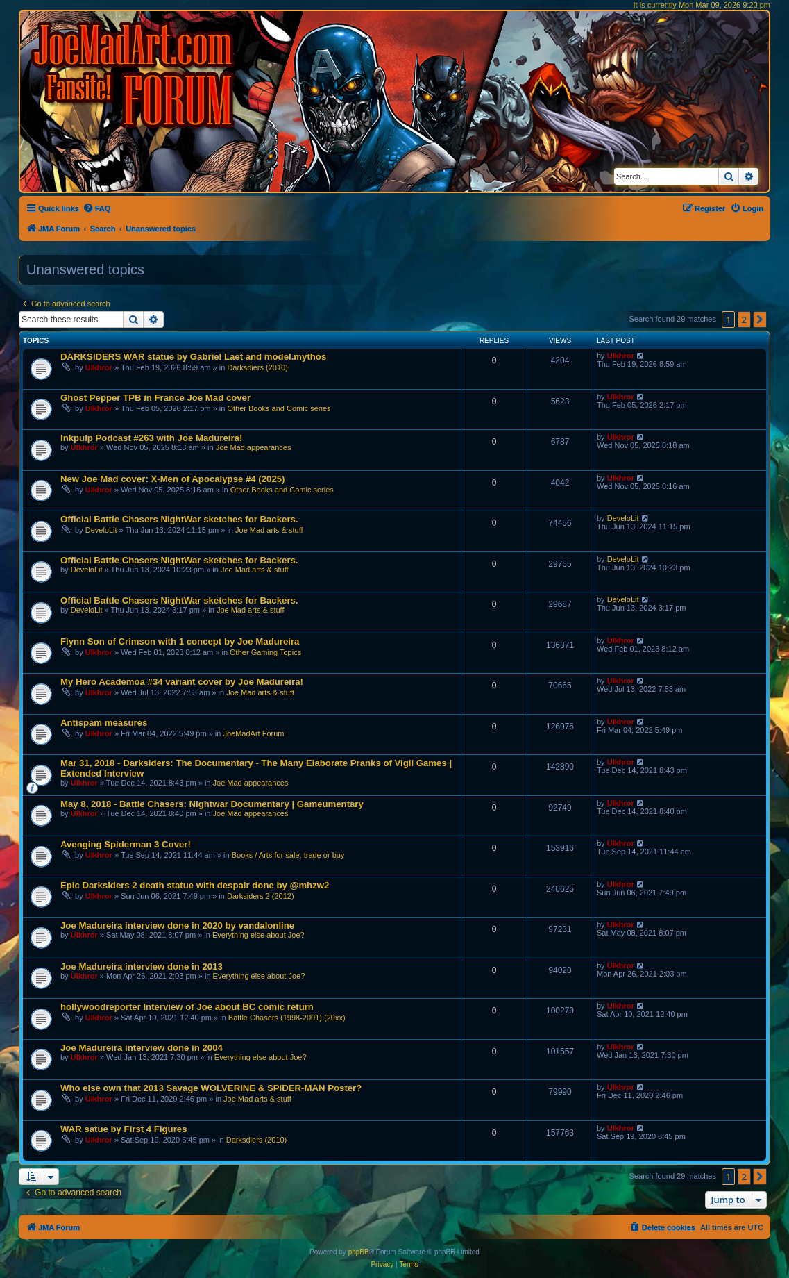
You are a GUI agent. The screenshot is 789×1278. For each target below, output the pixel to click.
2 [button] (744, 319)
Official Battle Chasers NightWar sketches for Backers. (179, 519)
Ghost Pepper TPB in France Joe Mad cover (155, 397)
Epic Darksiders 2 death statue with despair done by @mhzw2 (194, 885)
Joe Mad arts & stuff (269, 530)
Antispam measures (103, 722)
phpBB (358, 1252)
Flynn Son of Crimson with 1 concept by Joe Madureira (179, 641)
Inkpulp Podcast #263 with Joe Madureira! (151, 438)
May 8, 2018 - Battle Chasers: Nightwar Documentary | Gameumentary (212, 804)
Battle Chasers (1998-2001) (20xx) (287, 1017)
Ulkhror (98, 367)
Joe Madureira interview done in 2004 (141, 1048)
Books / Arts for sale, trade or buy (288, 855)
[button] (760, 319)
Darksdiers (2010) (257, 367)
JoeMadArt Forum (253, 733)
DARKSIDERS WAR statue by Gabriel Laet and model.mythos (193, 356)
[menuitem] (97, 208)
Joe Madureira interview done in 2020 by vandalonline (177, 925)
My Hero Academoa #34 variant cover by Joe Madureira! (181, 682)
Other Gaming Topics (265, 652)
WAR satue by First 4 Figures (123, 1129)
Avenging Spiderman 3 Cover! (125, 844)
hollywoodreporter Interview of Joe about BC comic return (187, 1007)
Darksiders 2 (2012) (260, 896)
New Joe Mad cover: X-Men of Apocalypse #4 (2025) (172, 479)
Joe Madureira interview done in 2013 (141, 966)
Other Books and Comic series (278, 408)
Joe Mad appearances (253, 447)
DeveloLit (101, 530)
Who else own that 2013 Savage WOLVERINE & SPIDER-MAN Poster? (211, 1088)
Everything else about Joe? (258, 935)
